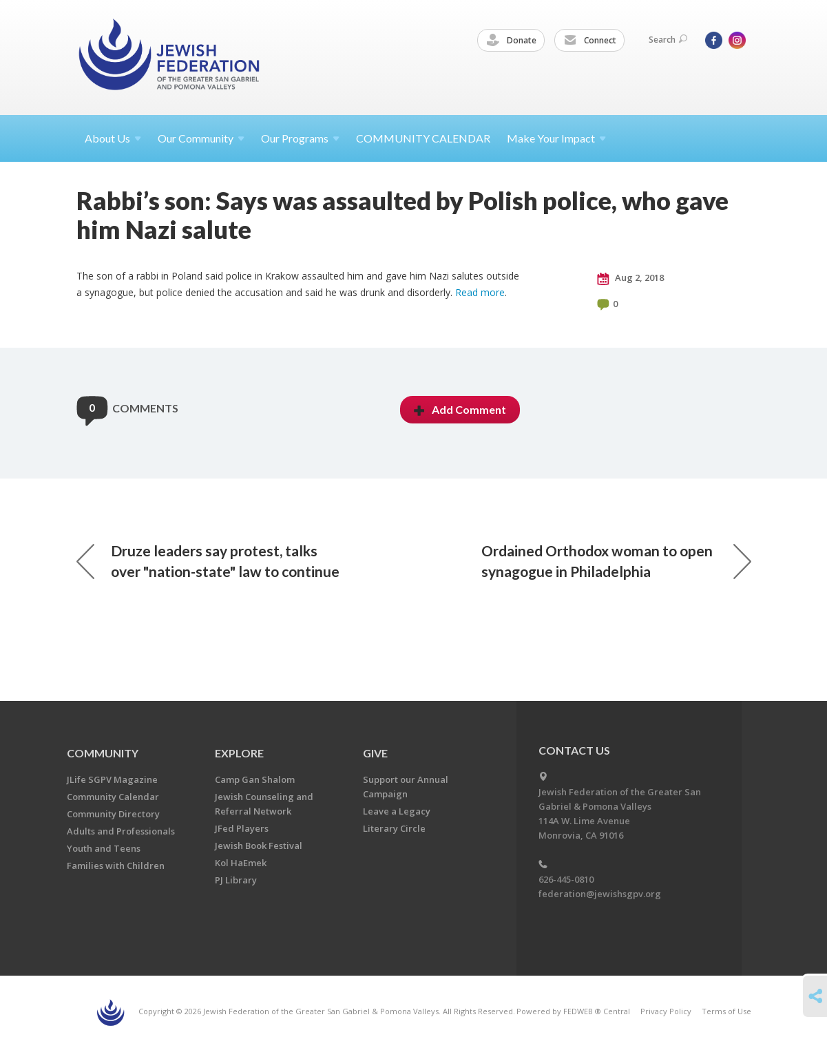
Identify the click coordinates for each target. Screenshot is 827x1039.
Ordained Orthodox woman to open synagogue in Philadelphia (616, 561)
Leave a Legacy (396, 811)
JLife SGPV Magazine (112, 779)
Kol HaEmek (240, 863)
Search (668, 39)
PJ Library (236, 880)
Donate (511, 40)
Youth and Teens (103, 848)
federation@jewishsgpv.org (599, 894)
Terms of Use (726, 1011)
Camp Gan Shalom (255, 779)
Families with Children (116, 865)
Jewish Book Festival (258, 845)
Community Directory (113, 814)
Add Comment (460, 409)
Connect (590, 40)
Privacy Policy (665, 1011)
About (113, 138)
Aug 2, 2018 (630, 278)
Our (300, 138)
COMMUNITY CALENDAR (423, 138)
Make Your (556, 138)
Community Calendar (113, 796)
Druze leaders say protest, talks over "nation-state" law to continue (207, 561)
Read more (480, 292)
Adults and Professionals (121, 831)
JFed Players (242, 828)
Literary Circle (394, 828)
